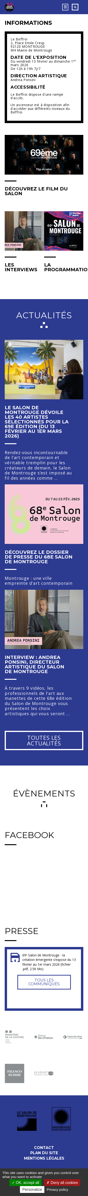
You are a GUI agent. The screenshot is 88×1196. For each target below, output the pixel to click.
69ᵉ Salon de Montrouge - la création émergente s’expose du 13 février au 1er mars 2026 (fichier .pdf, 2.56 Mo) (49, 962)
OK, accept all (25, 1183)
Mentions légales (44, 1158)
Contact (44, 1147)
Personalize (32, 1189)
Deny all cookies (62, 1183)
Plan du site (44, 1153)
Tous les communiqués (44, 982)
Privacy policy (57, 1189)
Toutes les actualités (44, 740)
